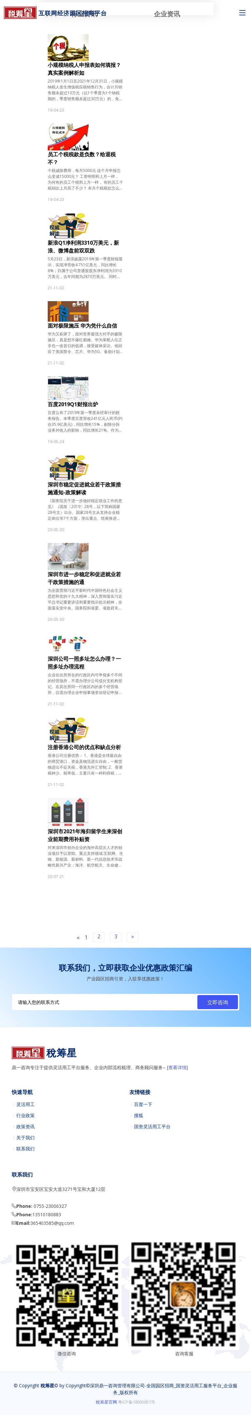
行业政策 (25, 1115)
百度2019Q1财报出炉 (73, 404)
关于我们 (25, 1137)
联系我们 (25, 1148)
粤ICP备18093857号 (136, 1402)
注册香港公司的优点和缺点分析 (84, 747)
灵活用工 (25, 1104)
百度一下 (143, 1104)
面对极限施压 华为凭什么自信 (82, 325)
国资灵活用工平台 (152, 1126)
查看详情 (177, 1068)
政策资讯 (25, 1126)
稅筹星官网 (106, 1402)
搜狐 (138, 1115)
